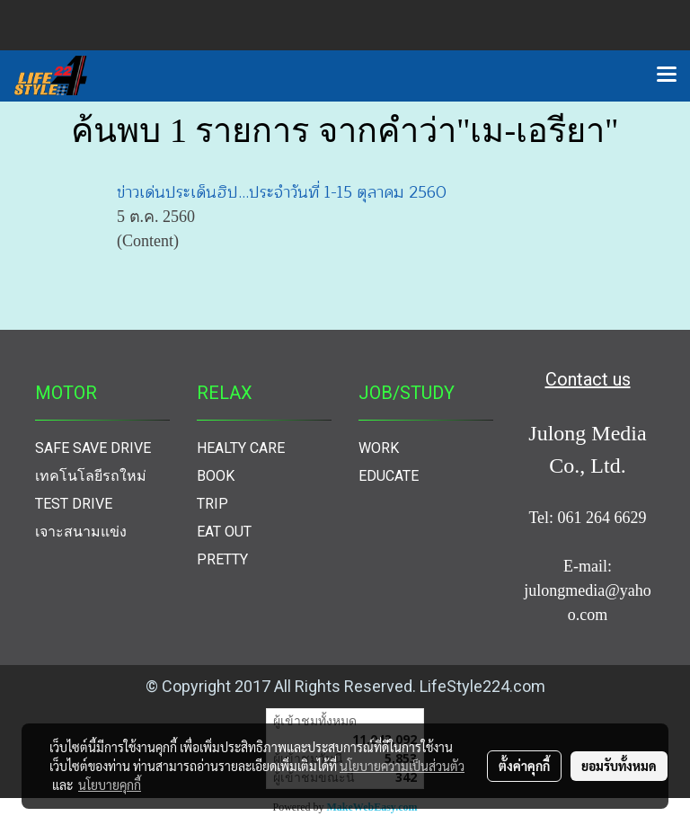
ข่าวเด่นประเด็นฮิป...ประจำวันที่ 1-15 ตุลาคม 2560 (282, 192)
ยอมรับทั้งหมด (619, 766)
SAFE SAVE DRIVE (93, 448)
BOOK (215, 475)
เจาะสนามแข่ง (81, 531)
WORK (378, 448)
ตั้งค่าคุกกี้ (524, 766)
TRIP (212, 503)
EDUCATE (388, 475)
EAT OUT (224, 531)
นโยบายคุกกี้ (109, 784)
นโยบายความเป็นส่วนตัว (402, 766)
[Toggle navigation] (666, 75)
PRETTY (222, 559)
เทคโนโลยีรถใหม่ (90, 475)
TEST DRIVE (73, 503)
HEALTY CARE (241, 448)
